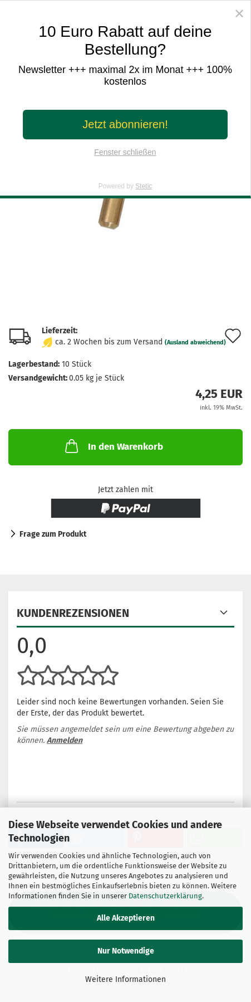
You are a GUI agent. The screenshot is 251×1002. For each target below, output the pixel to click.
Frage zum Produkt (52, 534)
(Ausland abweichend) (195, 342)
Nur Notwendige (125, 951)
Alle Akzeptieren (126, 918)
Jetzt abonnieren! (125, 124)
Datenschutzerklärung (165, 896)
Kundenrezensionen (73, 613)
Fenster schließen (125, 152)
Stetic (143, 186)
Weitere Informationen (125, 979)
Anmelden (64, 740)
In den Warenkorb (113, 446)
